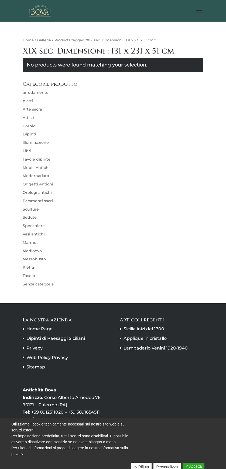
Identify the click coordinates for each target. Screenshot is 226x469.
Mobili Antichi (36, 167)
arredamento (36, 92)
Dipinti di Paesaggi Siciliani (55, 338)
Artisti (28, 117)
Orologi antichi (37, 192)
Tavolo (29, 275)
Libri (27, 150)
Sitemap (35, 367)
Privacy (34, 348)
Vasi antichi (34, 234)
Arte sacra (32, 109)
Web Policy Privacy (47, 357)
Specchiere (34, 225)
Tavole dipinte (36, 159)
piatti (28, 100)
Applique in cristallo (145, 338)
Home (28, 40)
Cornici (29, 126)
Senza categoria (38, 284)
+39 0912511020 (47, 412)
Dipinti (29, 134)
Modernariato (36, 175)
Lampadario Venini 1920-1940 (156, 348)
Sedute (30, 217)
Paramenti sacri (38, 200)
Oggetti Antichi (38, 184)
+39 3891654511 (84, 412)
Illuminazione (36, 142)
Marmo (29, 242)
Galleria (44, 40)
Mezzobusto (34, 259)
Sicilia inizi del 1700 (144, 328)
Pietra (28, 267)
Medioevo (32, 250)
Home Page (39, 328)
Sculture (31, 209)
